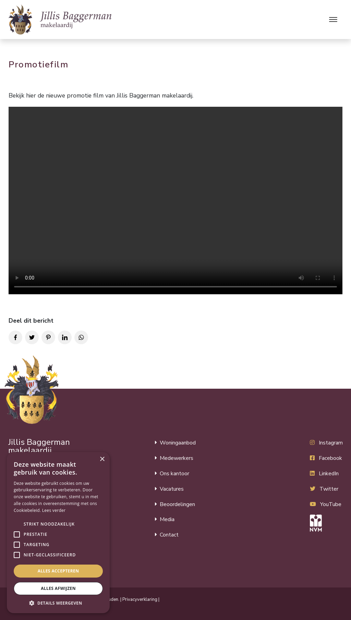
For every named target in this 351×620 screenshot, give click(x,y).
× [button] (102, 459)
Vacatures (172, 489)
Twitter (328, 489)
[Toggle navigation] (333, 19)
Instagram (331, 443)
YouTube (330, 504)
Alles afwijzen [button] (58, 588)
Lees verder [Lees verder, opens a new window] (54, 510)
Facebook (330, 458)
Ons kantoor (174, 473)
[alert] (58, 532)
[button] (17, 524)
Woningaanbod (178, 443)
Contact (169, 535)
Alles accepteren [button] (58, 571)
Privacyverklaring (139, 599)
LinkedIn (329, 473)
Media (167, 519)
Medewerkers (176, 458)
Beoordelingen (177, 504)
